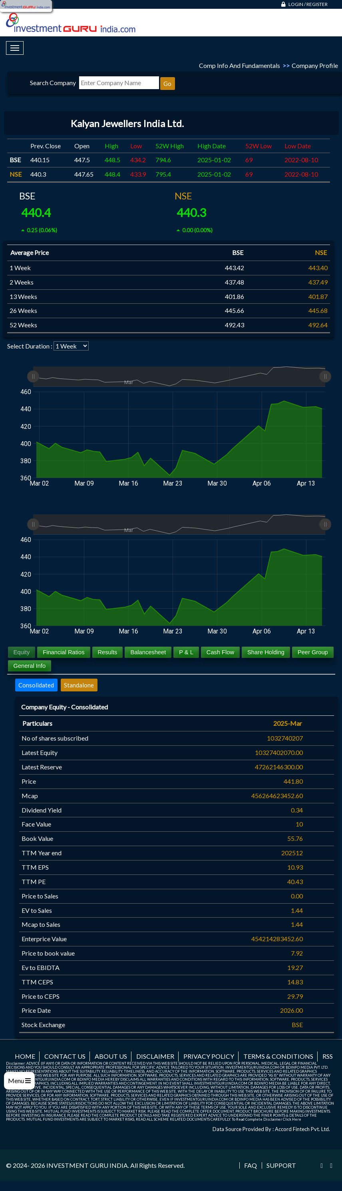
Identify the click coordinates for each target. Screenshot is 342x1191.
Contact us (65, 1056)
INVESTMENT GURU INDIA (87, 1165)
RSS (327, 1056)
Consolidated (36, 685)
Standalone (79, 685)
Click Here (292, 1119)
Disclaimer (155, 1056)
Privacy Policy (208, 1056)
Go (167, 83)
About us (111, 1056)
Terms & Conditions (278, 1056)
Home (25, 1056)
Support (281, 1165)
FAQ (250, 1165)
